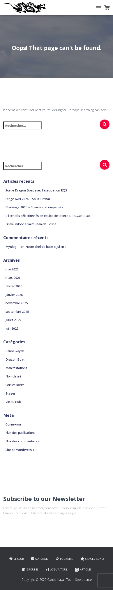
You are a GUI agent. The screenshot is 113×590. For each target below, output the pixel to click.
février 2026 (13, 286)
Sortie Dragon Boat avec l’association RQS (36, 190)
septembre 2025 (17, 311)
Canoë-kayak (14, 351)
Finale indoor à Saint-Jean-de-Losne (30, 224)
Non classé (13, 376)
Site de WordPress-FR (21, 450)
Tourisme (64, 559)
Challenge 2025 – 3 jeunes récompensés (34, 207)
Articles (83, 569)
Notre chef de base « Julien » (46, 247)
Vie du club (13, 402)
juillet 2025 (13, 320)
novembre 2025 (16, 303)
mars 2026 (13, 277)
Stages (10, 393)
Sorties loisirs (15, 385)
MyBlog (11, 247)
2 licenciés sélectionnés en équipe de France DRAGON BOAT (48, 216)
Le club (16, 558)
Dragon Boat (15, 359)
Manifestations (16, 368)
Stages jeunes (92, 558)
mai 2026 (12, 269)
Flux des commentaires (22, 441)
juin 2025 (11, 328)
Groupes (30, 569)
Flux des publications (20, 433)
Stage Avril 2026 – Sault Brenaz (28, 199)
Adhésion (39, 559)
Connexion (13, 424)
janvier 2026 (14, 295)
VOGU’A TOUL (56, 569)
